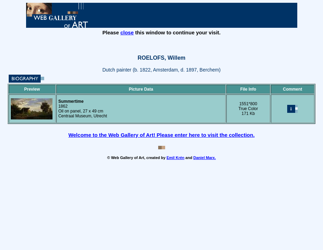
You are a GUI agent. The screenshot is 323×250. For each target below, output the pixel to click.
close (127, 32)
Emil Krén (175, 158)
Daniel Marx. (204, 158)
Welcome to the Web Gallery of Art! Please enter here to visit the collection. (161, 135)
